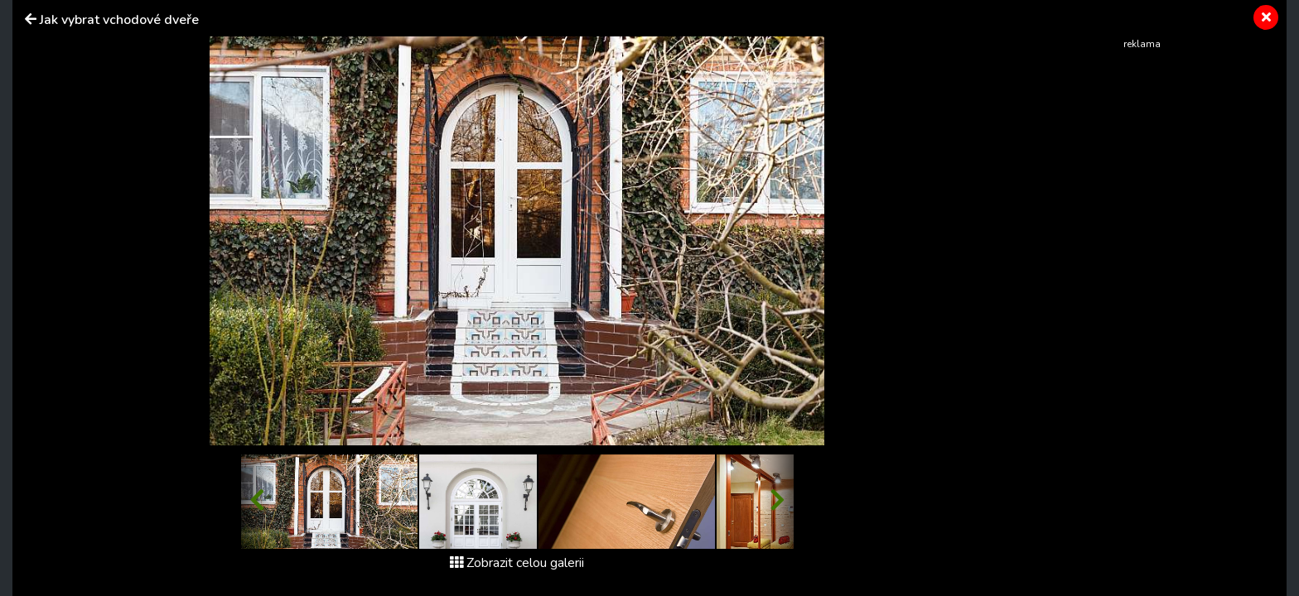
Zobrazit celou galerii (517, 563)
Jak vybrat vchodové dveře (119, 20)
